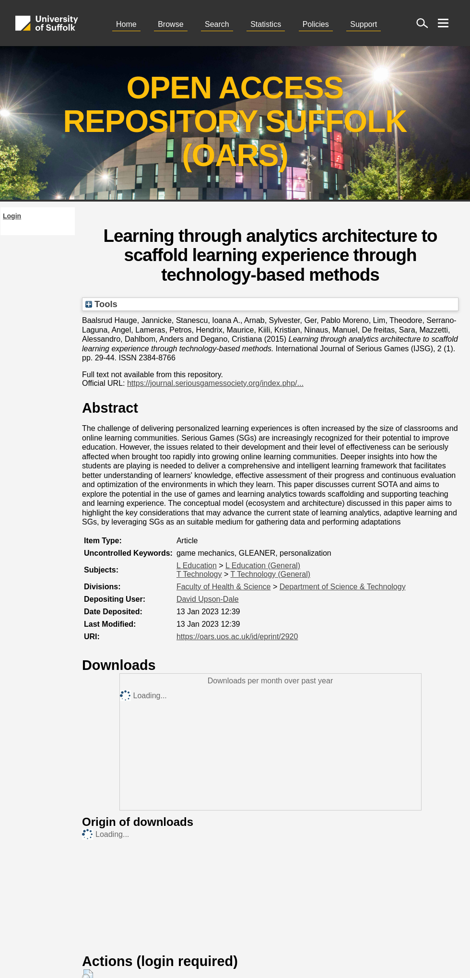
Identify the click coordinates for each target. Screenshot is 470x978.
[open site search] (422, 23)
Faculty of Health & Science (223, 587)
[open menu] (443, 23)
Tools (101, 304)
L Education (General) (262, 565)
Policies (316, 24)
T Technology (199, 574)
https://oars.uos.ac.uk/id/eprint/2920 (237, 636)
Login (12, 216)
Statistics (265, 24)
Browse (170, 24)
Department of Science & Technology (343, 587)
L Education (196, 565)
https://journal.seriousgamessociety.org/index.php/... (215, 383)
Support (363, 24)
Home (126, 24)
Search (217, 24)
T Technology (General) (270, 574)
